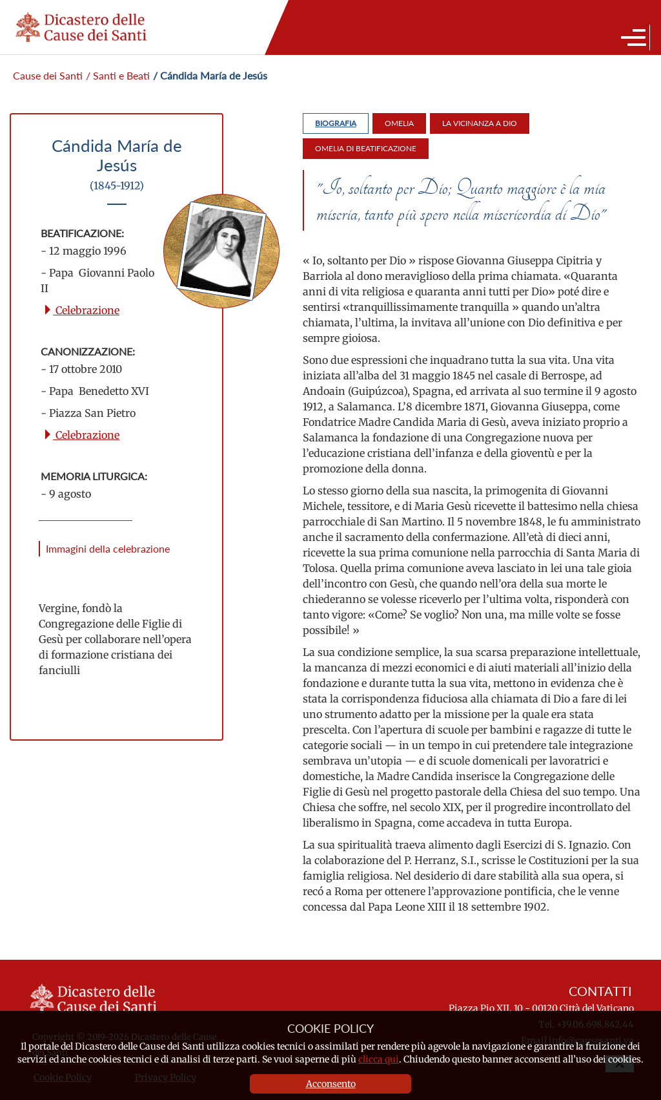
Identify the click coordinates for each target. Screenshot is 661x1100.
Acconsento (331, 1084)
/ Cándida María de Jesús (210, 75)
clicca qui (378, 1059)
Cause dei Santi (48, 75)
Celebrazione (81, 310)
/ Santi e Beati (118, 75)
